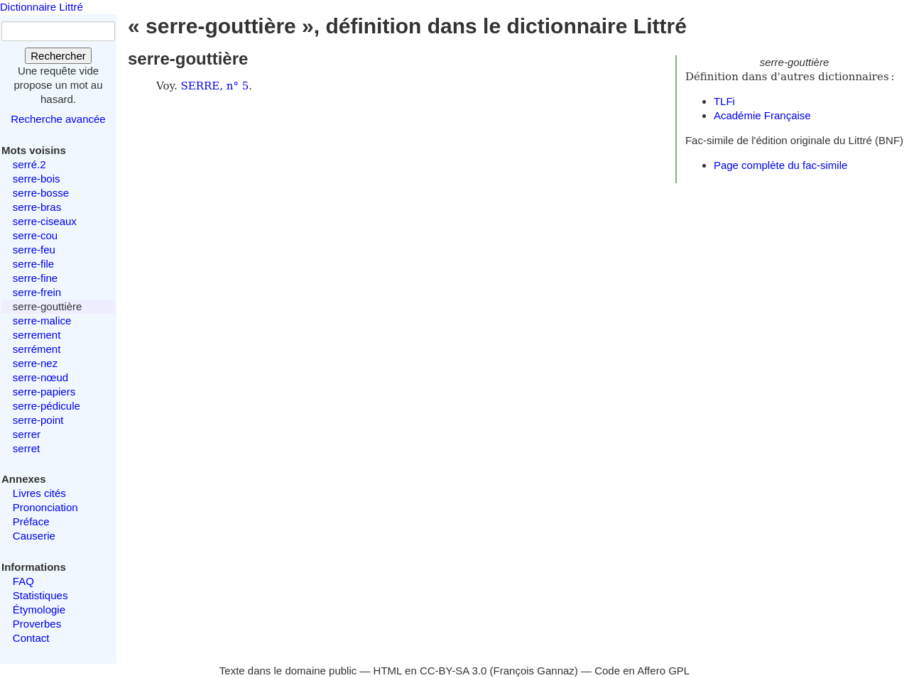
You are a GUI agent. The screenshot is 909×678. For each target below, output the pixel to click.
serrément (37, 349)
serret (26, 448)
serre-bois (36, 179)
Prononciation (45, 507)
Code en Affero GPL (642, 671)
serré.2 (29, 164)
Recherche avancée (58, 119)
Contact (31, 638)
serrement (37, 335)
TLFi (724, 101)
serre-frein (37, 292)
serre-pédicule (46, 406)
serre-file (33, 264)
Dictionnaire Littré (41, 7)
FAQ (23, 581)
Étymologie (39, 609)
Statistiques (40, 595)
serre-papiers (44, 392)
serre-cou (35, 235)
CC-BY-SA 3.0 (453, 671)
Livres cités (39, 493)
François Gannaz (534, 671)
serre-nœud (40, 377)
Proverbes (37, 624)
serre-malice (42, 321)
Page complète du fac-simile (780, 165)
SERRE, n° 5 (215, 86)
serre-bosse (41, 193)
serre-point (38, 420)
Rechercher (58, 56)
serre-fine (35, 278)
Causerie (34, 536)
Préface (31, 521)
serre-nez (35, 363)
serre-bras (37, 207)
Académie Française (762, 115)
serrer (26, 434)
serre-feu (34, 250)
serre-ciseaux (45, 221)
